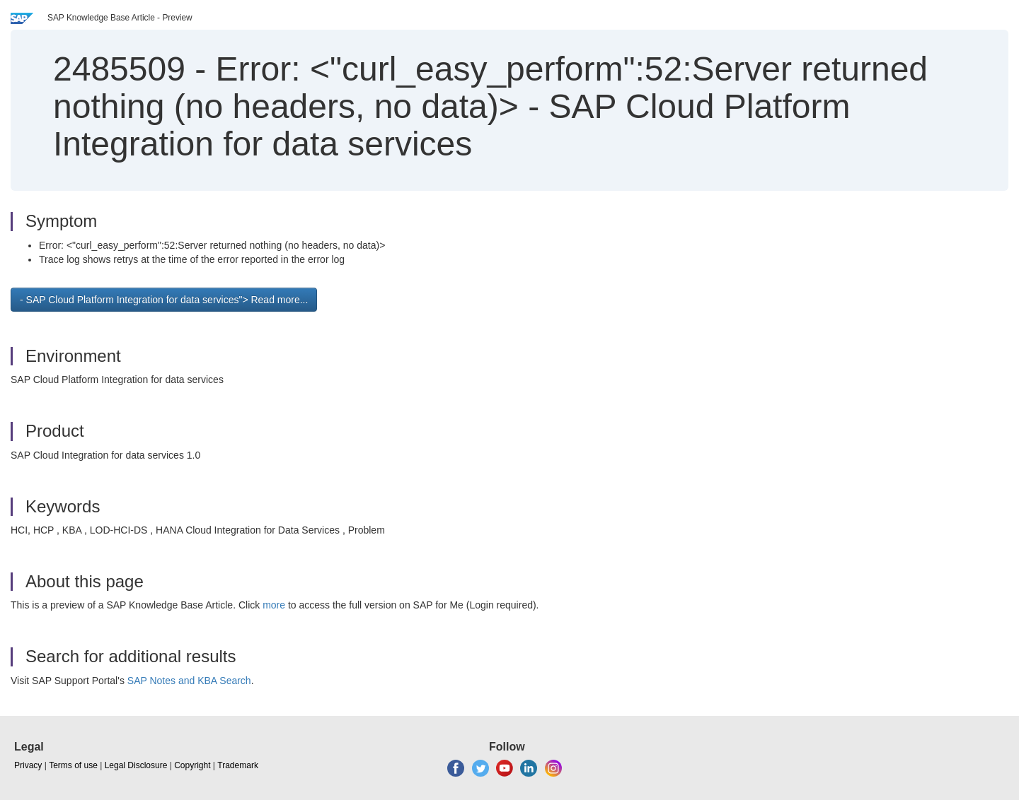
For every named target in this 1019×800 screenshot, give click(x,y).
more (274, 605)
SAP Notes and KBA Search (189, 680)
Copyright (192, 765)
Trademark (237, 765)
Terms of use (73, 765)
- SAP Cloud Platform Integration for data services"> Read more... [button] (164, 299)
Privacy (28, 765)
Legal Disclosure (136, 765)
